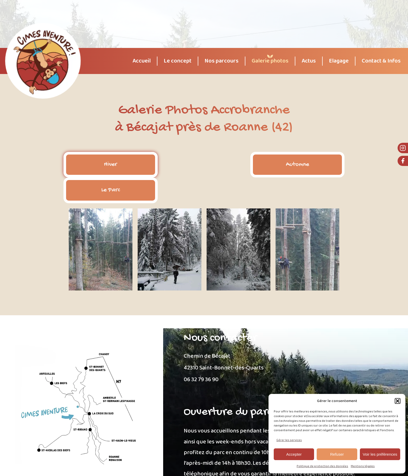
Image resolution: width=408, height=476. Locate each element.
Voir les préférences (380, 454)
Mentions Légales (171, 468)
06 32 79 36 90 (201, 354)
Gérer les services (289, 440)
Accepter (294, 454)
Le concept (178, 61)
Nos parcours (222, 61)
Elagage (339, 61)
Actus (309, 61)
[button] (397, 401)
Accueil (141, 61)
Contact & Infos (381, 61)
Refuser (337, 454)
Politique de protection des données (322, 466)
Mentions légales (363, 466)
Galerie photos (270, 61)
